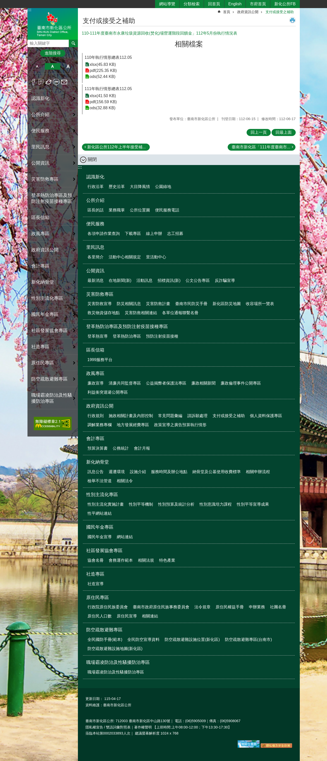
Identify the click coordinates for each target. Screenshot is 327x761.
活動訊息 (144, 280)
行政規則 (95, 416)
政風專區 (95, 373)
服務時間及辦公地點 (169, 472)
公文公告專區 (198, 280)
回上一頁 (259, 132)
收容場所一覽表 (260, 304)
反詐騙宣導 (225, 280)
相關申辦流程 (258, 472)
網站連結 (125, 537)
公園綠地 (163, 186)
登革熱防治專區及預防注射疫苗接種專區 (127, 326)
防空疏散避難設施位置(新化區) (192, 639)
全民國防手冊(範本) (105, 639)
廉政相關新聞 (203, 383)
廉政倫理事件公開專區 (241, 383)
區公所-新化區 (52, 24)
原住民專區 (97, 597)
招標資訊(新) (169, 280)
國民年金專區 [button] (44, 314)
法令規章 (202, 607)
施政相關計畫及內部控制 (131, 416)
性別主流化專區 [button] (47, 298)
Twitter (49, 82)
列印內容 (292, 20)
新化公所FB (284, 4)
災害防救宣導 (99, 304)
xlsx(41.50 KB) (103, 96)
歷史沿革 (117, 186)
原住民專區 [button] (42, 362)
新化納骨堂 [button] (42, 282)
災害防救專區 (99, 294)
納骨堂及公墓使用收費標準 (216, 472)
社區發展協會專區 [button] (49, 330)
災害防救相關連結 (141, 313)
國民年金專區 (99, 527)
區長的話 (95, 210)
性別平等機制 (141, 504)
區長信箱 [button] (40, 217)
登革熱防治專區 (127, 336)
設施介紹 (138, 472)
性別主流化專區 (102, 494)
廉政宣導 (95, 383)
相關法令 (125, 481)
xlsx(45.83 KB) (103, 64)
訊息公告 (95, 472)
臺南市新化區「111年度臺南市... (261, 147)
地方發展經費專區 (133, 425)
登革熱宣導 (97, 336)
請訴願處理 (197, 416)
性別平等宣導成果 (253, 504)
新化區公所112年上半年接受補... (116, 147)
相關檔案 (189, 44)
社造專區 (95, 574)
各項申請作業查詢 (103, 233)
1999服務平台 (100, 360)
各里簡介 (95, 257)
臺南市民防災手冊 (191, 304)
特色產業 (167, 560)
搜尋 (31, 42)
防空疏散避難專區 (104, 629)
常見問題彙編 (170, 416)
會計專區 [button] (40, 265)
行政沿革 (95, 186)
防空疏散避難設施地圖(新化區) (115, 648)
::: (29, 10)
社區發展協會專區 (104, 550)
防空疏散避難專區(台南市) (248, 639)
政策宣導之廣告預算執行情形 (180, 425)
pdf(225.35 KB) (103, 70)
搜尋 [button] (73, 43)
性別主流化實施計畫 (105, 504)
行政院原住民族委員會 (107, 607)
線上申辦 (154, 233)
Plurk (41, 82)
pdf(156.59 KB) (103, 102)
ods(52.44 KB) (102, 76)
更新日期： (94, 699)
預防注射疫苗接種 (162, 336)
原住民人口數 (99, 616)
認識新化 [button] (40, 98)
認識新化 (95, 176)
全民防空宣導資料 (143, 639)
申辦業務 (257, 607)
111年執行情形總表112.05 (108, 89)
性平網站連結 (99, 513)
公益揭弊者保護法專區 (166, 383)
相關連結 (150, 616)
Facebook (33, 82)
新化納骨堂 (97, 462)
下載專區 (133, 233)
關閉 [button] (92, 159)
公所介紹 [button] (40, 114)
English (235, 4)
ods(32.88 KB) (102, 108)
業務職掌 (117, 210)
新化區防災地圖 (227, 304)
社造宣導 (95, 584)
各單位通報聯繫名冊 (180, 313)
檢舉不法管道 (99, 481)
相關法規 (146, 560)
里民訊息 (95, 247)
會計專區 (95, 438)
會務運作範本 (121, 560)
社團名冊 (278, 607)
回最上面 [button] (284, 132)
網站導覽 (167, 4)
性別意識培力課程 (215, 504)
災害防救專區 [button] (44, 179)
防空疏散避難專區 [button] (49, 379)
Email (64, 82)
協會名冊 (95, 560)
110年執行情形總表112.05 (108, 57)
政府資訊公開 (247, 12)
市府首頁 (258, 4)
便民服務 (95, 223)
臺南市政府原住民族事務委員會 (161, 607)
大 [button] (68, 66)
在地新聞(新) (120, 280)
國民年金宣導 (99, 537)
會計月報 (142, 448)
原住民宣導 (127, 616)
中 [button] (52, 66)
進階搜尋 (53, 53)
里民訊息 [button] (40, 146)
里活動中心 (156, 257)
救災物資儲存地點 (103, 313)
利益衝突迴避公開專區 (107, 392)
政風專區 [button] (40, 233)
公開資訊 (95, 270)
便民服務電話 (167, 210)
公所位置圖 (140, 210)
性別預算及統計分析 (176, 504)
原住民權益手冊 (230, 607)
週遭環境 (117, 472)
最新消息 (95, 280)
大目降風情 (140, 186)
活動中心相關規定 (125, 257)
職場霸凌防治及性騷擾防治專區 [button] (51, 398)
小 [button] (37, 66)
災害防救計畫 (158, 304)
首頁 (226, 12)
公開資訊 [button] (40, 163)
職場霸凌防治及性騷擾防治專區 (118, 662)
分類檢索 (192, 4)
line (56, 82)
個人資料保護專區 (266, 416)
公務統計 (121, 448)
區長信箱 (95, 349)
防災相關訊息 (129, 304)
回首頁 (214, 4)
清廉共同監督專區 (125, 383)
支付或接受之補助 (279, 12)
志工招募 (175, 233)
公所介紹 (95, 200)
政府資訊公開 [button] (44, 249)
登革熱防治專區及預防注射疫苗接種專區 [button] (51, 198)
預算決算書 (97, 448)
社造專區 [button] (40, 346)
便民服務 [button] (40, 130)
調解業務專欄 (99, 425)
